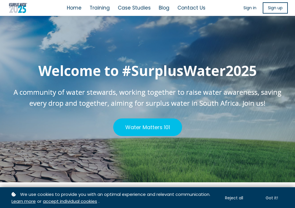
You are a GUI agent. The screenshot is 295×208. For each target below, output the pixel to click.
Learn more (24, 201)
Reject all (234, 198)
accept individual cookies (70, 201)
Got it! (272, 198)
